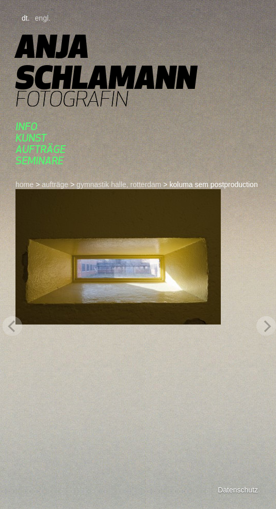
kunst (30, 138)
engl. (43, 18)
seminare (39, 160)
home (24, 184)
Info (26, 126)
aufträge (40, 149)
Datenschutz (238, 490)
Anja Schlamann (106, 62)
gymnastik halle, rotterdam (118, 184)
